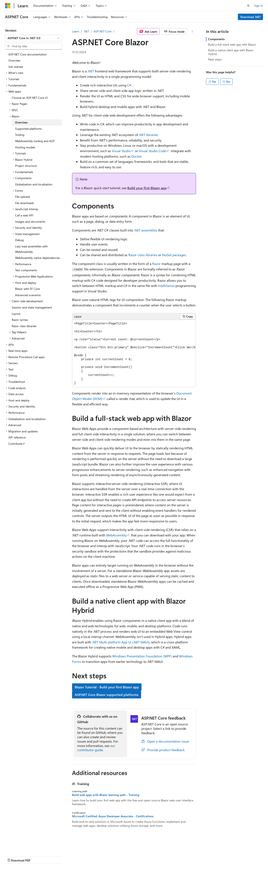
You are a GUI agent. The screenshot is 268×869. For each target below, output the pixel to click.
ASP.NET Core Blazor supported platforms (106, 694)
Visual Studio (121, 151)
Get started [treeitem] (15, 67)
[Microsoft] (7, 5)
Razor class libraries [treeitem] (24, 326)
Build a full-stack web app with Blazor (232, 44)
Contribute (75, 856)
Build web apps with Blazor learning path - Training (105, 795)
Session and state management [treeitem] (32, 307)
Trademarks (133, 856)
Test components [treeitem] (26, 270)
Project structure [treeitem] (26, 166)
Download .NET (250, 17)
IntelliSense (166, 285)
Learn (75, 31)
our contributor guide (96, 747)
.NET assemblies (145, 230)
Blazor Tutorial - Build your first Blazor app (107, 687)
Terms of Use (112, 856)
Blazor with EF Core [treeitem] (27, 289)
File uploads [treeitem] (22, 197)
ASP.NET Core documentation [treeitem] (27, 54)
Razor (156, 263)
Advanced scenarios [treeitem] (28, 295)
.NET (86, 31)
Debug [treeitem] (19, 240)
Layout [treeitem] (16, 314)
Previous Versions (38, 856)
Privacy (91, 856)
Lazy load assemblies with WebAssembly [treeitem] (31, 249)
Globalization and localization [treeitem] (33, 184)
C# (129, 85)
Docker (136, 156)
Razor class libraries (142, 255)
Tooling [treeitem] (19, 135)
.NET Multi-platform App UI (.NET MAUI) (121, 642)
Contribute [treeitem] (15, 444)
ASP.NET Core (102, 31)
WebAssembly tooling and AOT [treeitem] (35, 141)
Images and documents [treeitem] (30, 222)
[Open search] (248, 5)
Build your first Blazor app (147, 188)
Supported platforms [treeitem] (28, 129)
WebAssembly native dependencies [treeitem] (37, 258)
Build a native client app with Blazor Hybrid (231, 52)
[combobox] (33, 38)
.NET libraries (148, 134)
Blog (57, 856)
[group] (134, 353)
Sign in (258, 6)
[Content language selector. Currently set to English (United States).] (24, 846)
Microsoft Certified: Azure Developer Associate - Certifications (112, 816)
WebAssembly (116, 535)
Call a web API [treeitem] (24, 215)
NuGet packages (174, 255)
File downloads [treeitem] (24, 203)
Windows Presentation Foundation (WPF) (142, 656)
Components (216, 39)
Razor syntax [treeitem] (20, 320)
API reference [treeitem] (17, 437)
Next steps (215, 59)
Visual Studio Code (152, 151)
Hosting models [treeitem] (25, 147)
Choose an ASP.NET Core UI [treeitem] (30, 98)
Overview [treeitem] (14, 60)
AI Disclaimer (13, 856)
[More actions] (192, 31)
